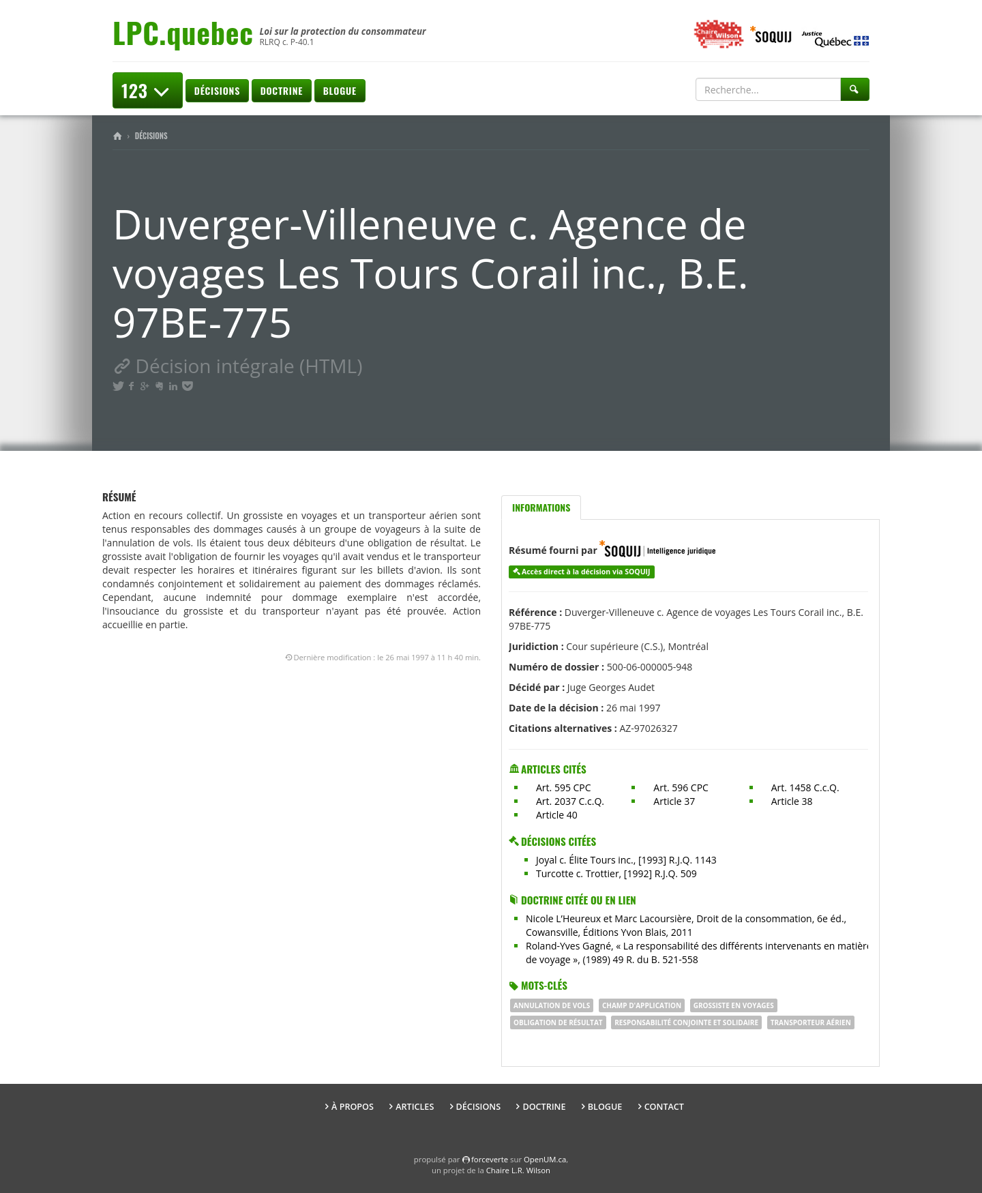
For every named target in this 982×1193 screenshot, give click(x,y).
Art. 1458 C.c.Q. (805, 787)
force (489, 1159)
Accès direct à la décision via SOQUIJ (586, 571)
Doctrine (282, 90)
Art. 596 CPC (681, 787)
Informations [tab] (541, 507)
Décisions (217, 90)
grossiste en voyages (734, 1005)
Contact (664, 1107)
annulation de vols (552, 1005)
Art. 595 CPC (563, 787)
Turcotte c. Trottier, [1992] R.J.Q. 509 (616, 873)
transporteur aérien (811, 1022)
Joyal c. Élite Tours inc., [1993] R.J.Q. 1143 (626, 859)
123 (147, 90)
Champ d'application (641, 1005)
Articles (415, 1107)
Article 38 (792, 801)
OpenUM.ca (545, 1159)
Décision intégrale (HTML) (237, 366)
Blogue (340, 90)
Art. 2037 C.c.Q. (570, 801)
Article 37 (674, 801)
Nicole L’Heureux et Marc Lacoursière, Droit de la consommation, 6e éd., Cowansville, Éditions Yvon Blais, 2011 (686, 925)
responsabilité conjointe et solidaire (686, 1022)
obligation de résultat (558, 1022)
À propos (352, 1107)
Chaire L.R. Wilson (518, 1170)
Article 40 (557, 814)
